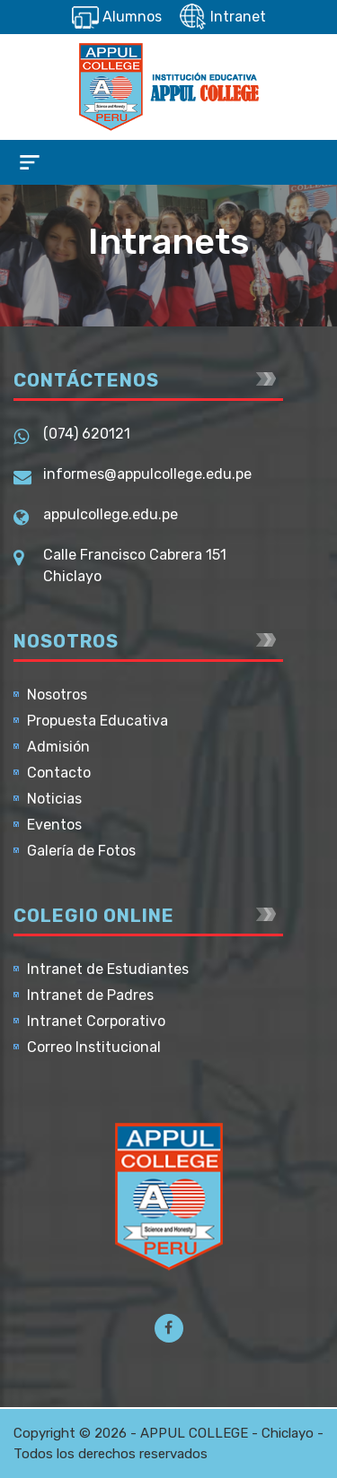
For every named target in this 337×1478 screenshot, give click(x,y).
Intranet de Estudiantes (108, 969)
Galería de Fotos (81, 850)
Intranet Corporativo (96, 1021)
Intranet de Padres (90, 995)
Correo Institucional (94, 1047)
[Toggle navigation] (29, 162)
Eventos (54, 824)
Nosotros (57, 694)
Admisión (58, 746)
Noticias (54, 798)
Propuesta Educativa (97, 720)
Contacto (59, 772)
